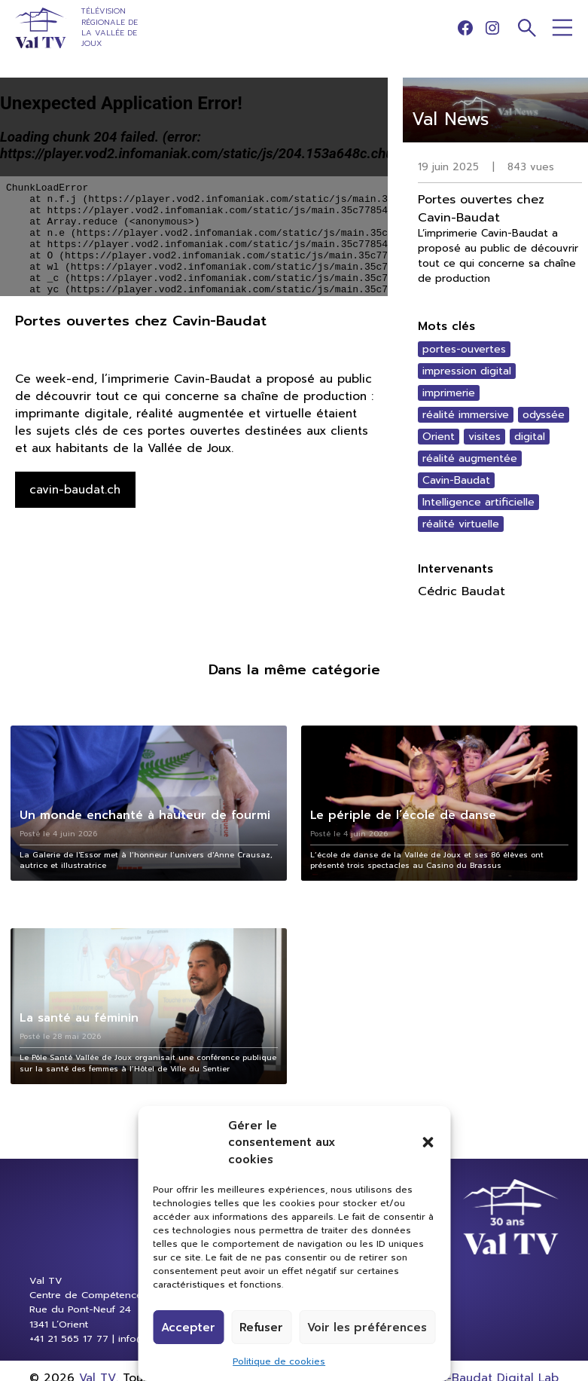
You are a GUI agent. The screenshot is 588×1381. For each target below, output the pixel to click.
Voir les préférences (367, 1327)
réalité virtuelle (460, 524)
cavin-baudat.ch (74, 489)
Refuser (261, 1327)
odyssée (543, 415)
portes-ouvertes (464, 349)
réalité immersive (465, 415)
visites (484, 437)
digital (529, 437)
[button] (427, 1142)
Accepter (188, 1327)
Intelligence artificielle (478, 502)
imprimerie (448, 393)
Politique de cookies (279, 1361)
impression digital (466, 371)
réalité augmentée (469, 458)
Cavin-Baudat (456, 480)
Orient (438, 437)
